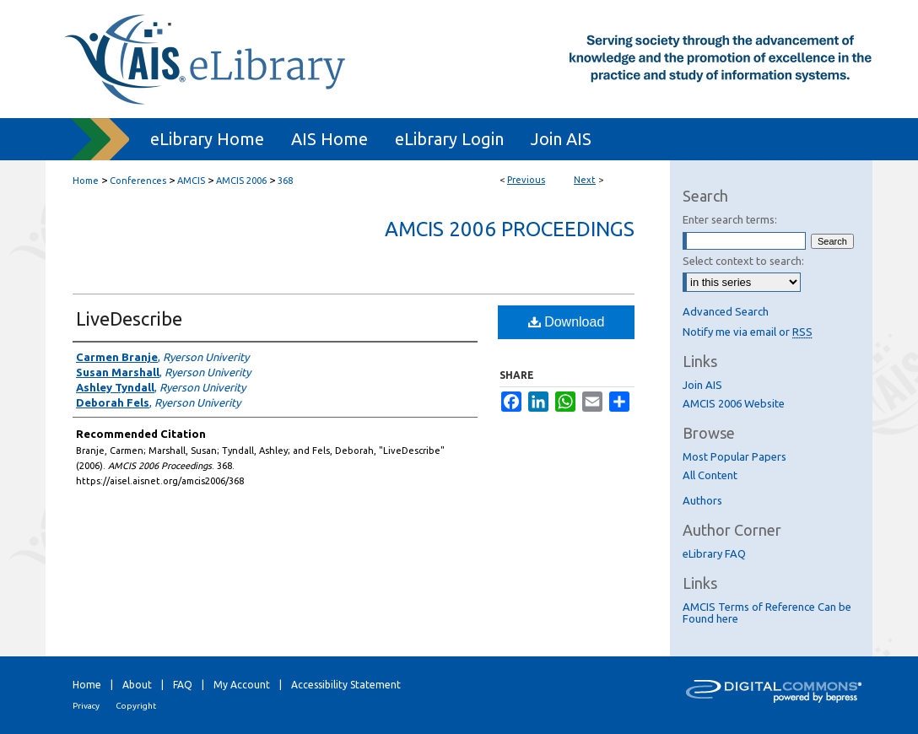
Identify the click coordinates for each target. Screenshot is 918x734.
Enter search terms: (730, 219)
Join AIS (702, 385)
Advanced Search (726, 311)
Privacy (86, 705)
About (137, 684)
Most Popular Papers (734, 456)
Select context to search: (743, 261)
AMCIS (191, 180)
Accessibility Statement (346, 684)
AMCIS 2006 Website (734, 403)
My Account (241, 684)
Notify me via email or (748, 331)
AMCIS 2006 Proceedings (509, 229)
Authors (702, 500)
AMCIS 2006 (241, 180)
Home (86, 180)
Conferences (138, 180)
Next (585, 180)
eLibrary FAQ (714, 553)
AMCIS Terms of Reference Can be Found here (767, 612)
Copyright (136, 705)
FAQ (182, 684)
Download (566, 322)
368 (285, 180)
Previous (526, 180)
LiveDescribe (129, 318)
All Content (710, 475)
